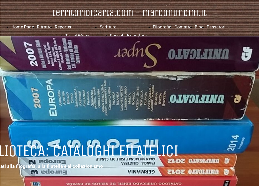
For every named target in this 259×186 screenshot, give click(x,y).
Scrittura (108, 26)
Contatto (183, 26)
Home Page (22, 26)
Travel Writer (77, 35)
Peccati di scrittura (128, 35)
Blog (199, 26)
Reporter (63, 26)
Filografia (162, 26)
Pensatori (216, 26)
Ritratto (44, 26)
